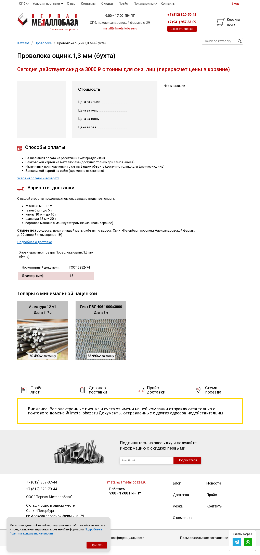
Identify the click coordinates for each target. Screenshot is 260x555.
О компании (183, 526)
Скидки (107, 3)
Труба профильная (52, 41)
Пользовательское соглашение (204, 546)
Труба (74, 41)
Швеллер (129, 41)
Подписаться (187, 469)
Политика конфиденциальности (120, 546)
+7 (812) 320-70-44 (41, 498)
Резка (178, 515)
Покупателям (143, 3)
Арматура (27, 41)
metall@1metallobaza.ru (120, 28)
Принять (97, 545)
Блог (177, 492)
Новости (213, 492)
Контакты (88, 3)
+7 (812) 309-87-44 (41, 491)
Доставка (181, 503)
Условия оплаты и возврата (38, 187)
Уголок (99, 41)
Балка (113, 41)
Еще (177, 41)
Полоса (162, 41)
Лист (86, 41)
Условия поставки (46, 3)
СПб (22, 3)
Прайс (123, 3)
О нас (71, 3)
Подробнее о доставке (34, 251)
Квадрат (146, 41)
